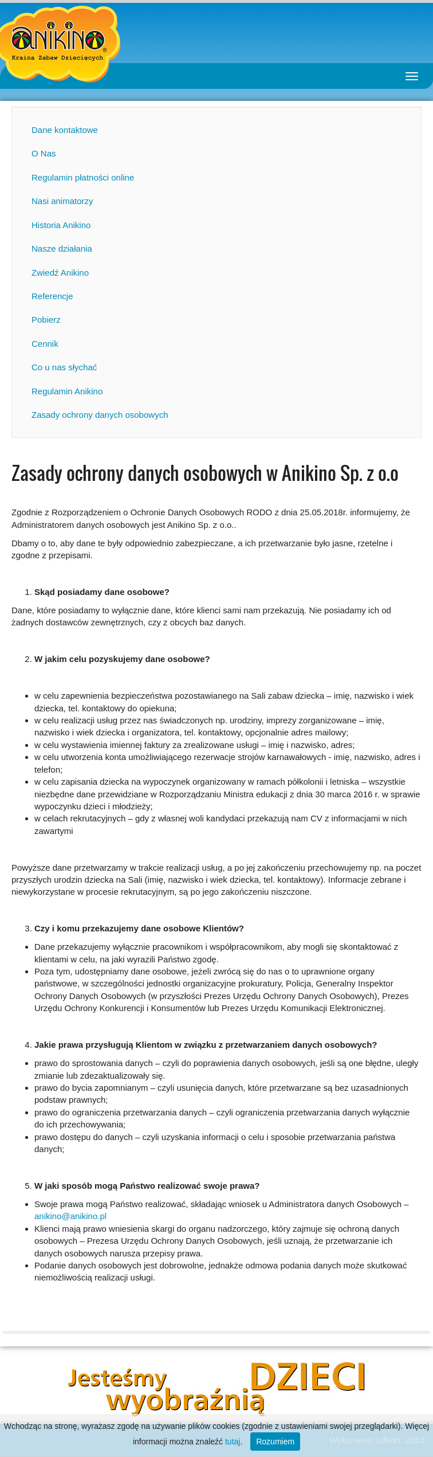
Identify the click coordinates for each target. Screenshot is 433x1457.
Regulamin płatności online (83, 177)
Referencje (52, 296)
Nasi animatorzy (62, 201)
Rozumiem (275, 1441)
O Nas (44, 153)
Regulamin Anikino (67, 391)
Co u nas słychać (64, 367)
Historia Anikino (61, 225)
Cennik (45, 343)
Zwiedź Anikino (60, 272)
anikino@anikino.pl (70, 1216)
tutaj (232, 1441)
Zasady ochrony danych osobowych (100, 415)
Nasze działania (62, 248)
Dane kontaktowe (65, 130)
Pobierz (46, 319)
